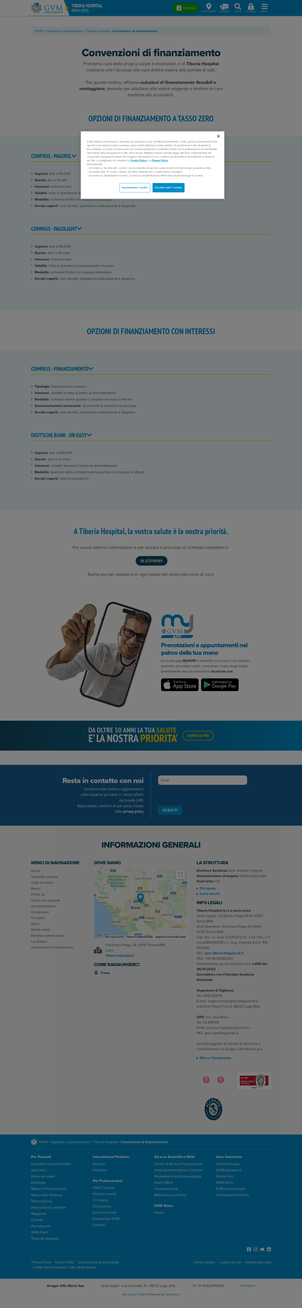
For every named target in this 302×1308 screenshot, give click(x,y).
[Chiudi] (218, 136)
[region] (152, 165)
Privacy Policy (160, 160)
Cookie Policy (139, 160)
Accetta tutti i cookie (168, 187)
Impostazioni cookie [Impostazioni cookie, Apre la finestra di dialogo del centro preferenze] (135, 187)
